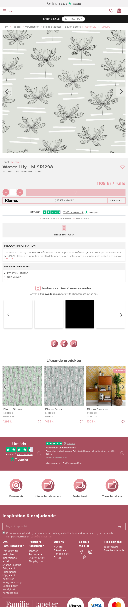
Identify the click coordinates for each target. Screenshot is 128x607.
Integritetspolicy (12, 546)
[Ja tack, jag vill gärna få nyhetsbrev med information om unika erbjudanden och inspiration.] (64, 491)
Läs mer (116, 200)
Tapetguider (111, 511)
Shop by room (37, 525)
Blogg (57, 521)
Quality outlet (36, 522)
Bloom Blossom (13, 373)
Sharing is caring (12, 529)
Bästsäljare (60, 514)
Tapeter (33, 515)
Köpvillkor (8, 543)
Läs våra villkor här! (41, 501)
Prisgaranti (8, 532)
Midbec (16, 162)
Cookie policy (10, 550)
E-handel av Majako (114, 601)
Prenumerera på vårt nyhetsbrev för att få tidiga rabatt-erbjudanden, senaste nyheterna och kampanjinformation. (59, 499)
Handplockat (61, 518)
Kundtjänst (8, 553)
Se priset (119, 335)
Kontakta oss (10, 557)
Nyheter (58, 511)
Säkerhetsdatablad (115, 514)
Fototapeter (36, 518)
